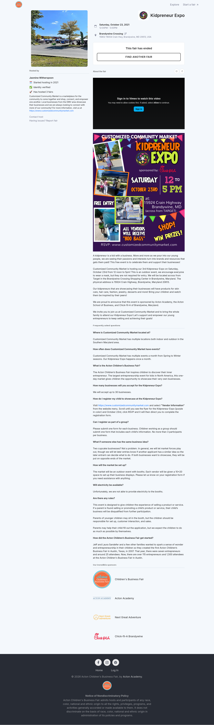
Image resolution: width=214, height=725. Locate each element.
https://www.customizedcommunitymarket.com (51, 110)
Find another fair (138, 57)
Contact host (36, 116)
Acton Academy (132, 676)
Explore (174, 4)
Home (99, 670)
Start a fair (191, 4)
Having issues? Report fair (43, 120)
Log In (115, 670)
